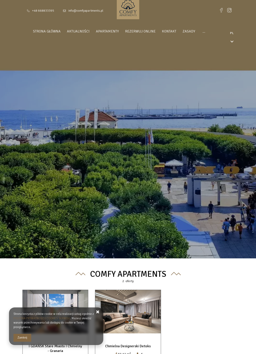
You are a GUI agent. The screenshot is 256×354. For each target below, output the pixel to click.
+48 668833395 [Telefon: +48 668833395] (43, 11)
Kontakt (165, 31)
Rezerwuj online (136, 31)
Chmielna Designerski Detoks (128, 346)
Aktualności (74, 31)
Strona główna (43, 31)
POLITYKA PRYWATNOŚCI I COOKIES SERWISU (41, 318)
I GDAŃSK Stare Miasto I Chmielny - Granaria (55, 348)
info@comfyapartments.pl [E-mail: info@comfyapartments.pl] (85, 11)
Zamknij (22, 337)
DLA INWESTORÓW (212, 31)
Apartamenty (103, 31)
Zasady (185, 31)
